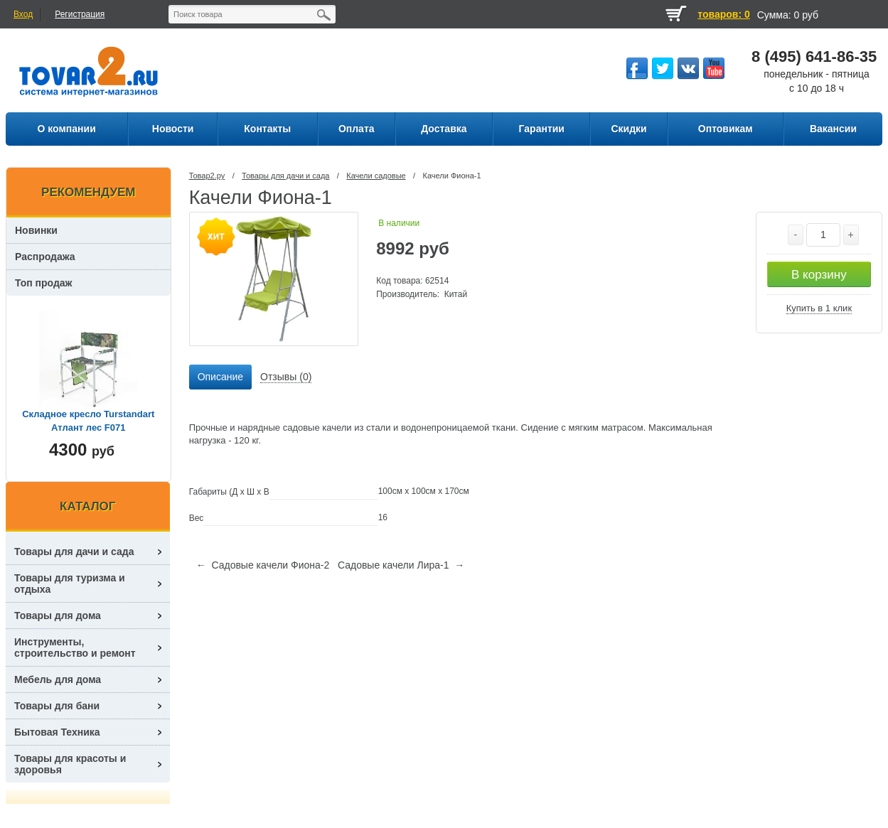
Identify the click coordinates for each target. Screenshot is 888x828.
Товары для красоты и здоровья (70, 764)
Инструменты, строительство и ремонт (75, 647)
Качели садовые (375, 175)
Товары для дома (57, 615)
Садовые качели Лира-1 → (401, 565)
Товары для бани (57, 705)
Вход (23, 14)
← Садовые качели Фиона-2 (263, 565)
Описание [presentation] (220, 376)
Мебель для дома (57, 679)
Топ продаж (44, 283)
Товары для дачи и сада (285, 175)
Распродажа (45, 256)
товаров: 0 (723, 14)
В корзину (819, 274)
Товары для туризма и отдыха (69, 583)
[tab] (220, 377)
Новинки (36, 230)
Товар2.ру (207, 175)
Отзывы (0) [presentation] (285, 376)
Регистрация (80, 14)
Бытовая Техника (57, 732)
